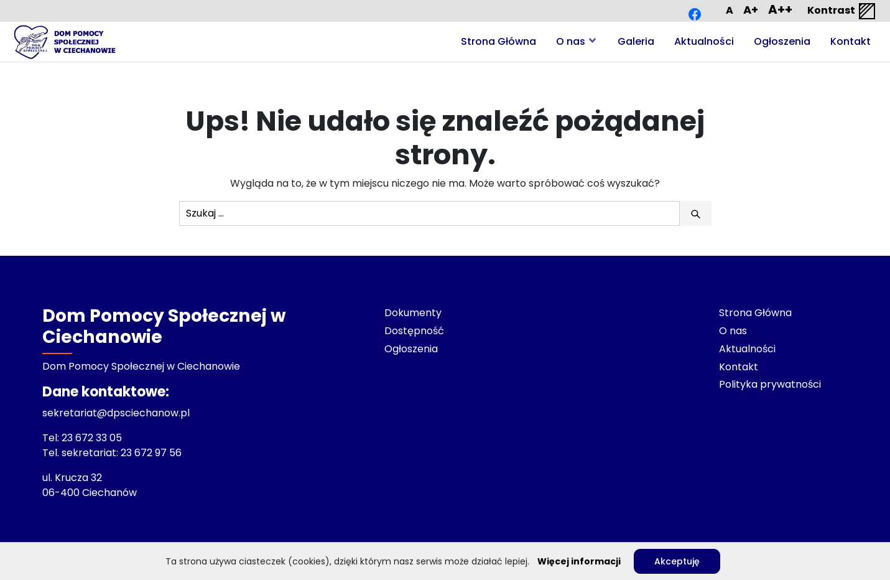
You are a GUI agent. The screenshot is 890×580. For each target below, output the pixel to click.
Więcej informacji (579, 561)
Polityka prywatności (770, 384)
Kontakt (850, 41)
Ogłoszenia (782, 41)
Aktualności (704, 41)
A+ (750, 9)
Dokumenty (413, 313)
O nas (570, 41)
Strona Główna (498, 41)
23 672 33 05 (93, 438)
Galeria (636, 41)
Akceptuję (677, 561)
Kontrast (842, 11)
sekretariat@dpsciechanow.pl (116, 413)
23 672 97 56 (152, 453)
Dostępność (414, 331)
